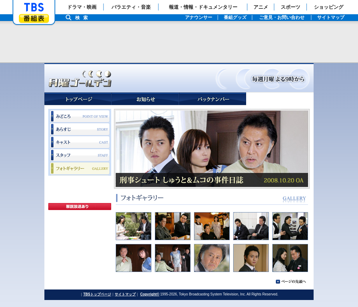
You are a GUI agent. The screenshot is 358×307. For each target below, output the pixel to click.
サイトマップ (125, 294)
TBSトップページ (97, 294)
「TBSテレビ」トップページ (34, 7)
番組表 (34, 18)
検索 (83, 17)
